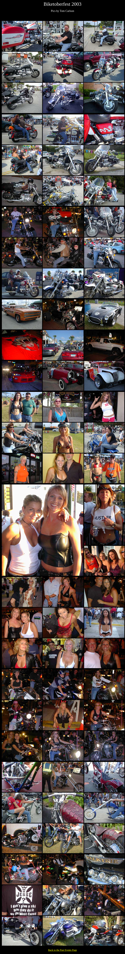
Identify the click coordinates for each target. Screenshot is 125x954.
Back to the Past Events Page (62, 950)
